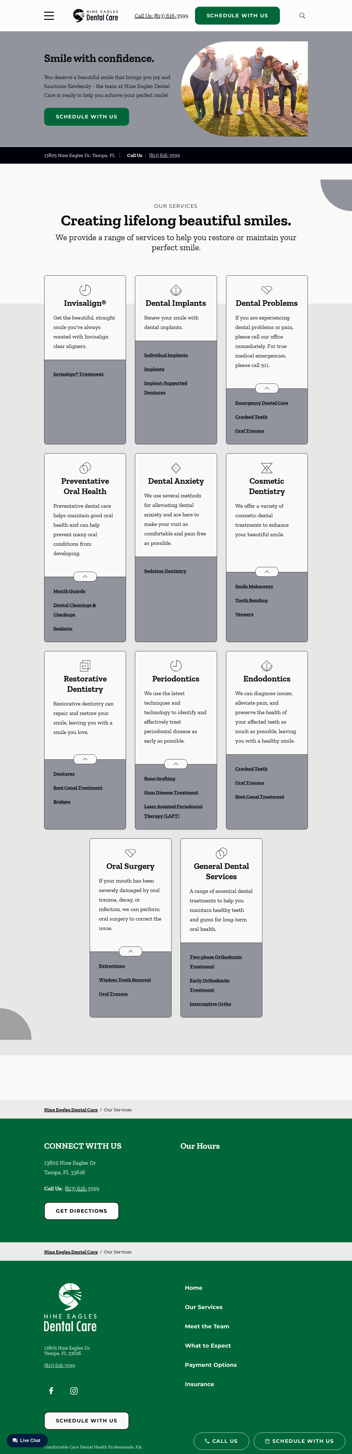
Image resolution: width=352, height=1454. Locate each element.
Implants (154, 369)
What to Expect (208, 1345)
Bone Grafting (159, 778)
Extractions (112, 966)
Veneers (244, 614)
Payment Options (211, 1365)
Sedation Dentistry (165, 571)
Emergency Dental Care (261, 403)
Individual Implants (166, 355)
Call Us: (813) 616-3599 (161, 15)
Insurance (199, 1384)
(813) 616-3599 (164, 155)
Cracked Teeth (251, 417)
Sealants (62, 628)
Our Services (204, 1307)
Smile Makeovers (254, 586)
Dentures (64, 774)
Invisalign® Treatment (78, 374)
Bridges (61, 801)
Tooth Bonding (251, 600)
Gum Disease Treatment (171, 792)
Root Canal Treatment (78, 788)
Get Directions (81, 1211)
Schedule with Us (237, 16)
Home (194, 1287)
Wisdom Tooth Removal (125, 980)
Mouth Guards (69, 591)
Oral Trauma (249, 431)
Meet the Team (207, 1326)
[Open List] (267, 388)
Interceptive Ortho (210, 1004)
